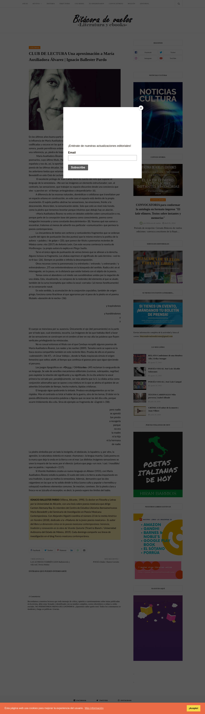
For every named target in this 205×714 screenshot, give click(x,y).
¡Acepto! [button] (193, 708)
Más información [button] (94, 708)
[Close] (141, 107)
